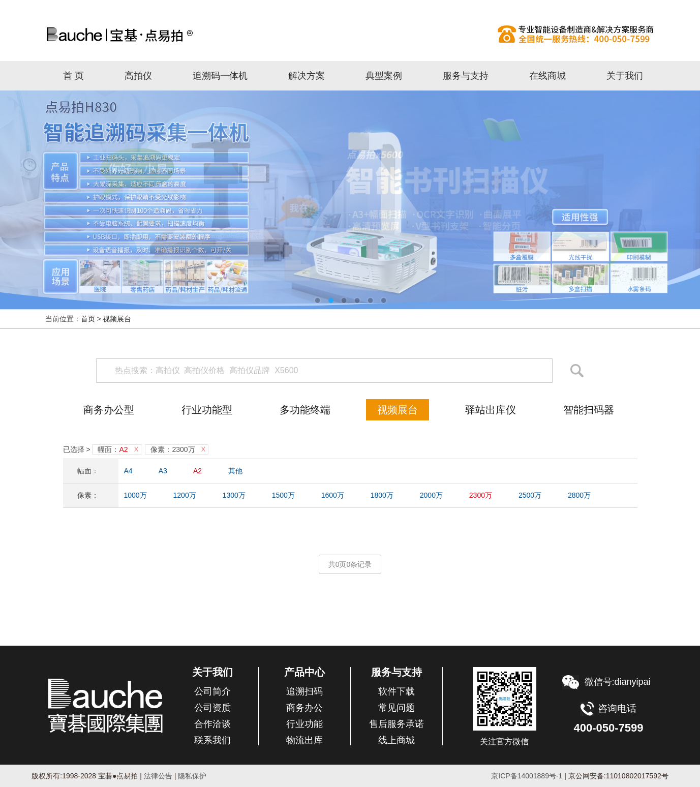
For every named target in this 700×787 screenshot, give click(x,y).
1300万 (234, 495)
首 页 (73, 76)
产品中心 (304, 672)
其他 (235, 471)
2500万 (530, 495)
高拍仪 (350, 34)
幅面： (113, 449)
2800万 (579, 495)
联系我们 (212, 740)
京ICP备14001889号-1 (526, 776)
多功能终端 (305, 409)
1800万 (382, 495)
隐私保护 (192, 776)
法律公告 (157, 776)
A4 (128, 471)
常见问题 (396, 708)
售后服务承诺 (396, 724)
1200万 (184, 495)
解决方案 (306, 76)
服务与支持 (466, 76)
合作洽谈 (212, 724)
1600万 (332, 495)
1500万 (283, 495)
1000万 (135, 495)
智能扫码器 (588, 409)
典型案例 (384, 76)
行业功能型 (206, 409)
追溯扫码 (304, 691)
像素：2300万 (172, 449)
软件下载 (396, 691)
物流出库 (304, 740)
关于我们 (624, 76)
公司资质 (212, 708)
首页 (88, 319)
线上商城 (396, 740)
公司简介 (212, 691)
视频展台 (117, 319)
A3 (163, 471)
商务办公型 (108, 409)
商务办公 (304, 708)
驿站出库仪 (490, 409)
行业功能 (304, 724)
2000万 (431, 495)
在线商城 (547, 76)
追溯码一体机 (220, 76)
